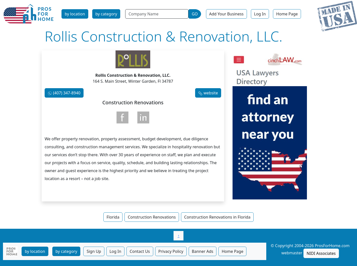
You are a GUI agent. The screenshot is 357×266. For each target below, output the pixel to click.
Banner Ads (202, 251)
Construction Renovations (152, 217)
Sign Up (94, 251)
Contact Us (140, 251)
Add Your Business (226, 14)
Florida (113, 217)
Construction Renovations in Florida (217, 217)
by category (106, 14)
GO (195, 14)
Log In (260, 14)
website (211, 93)
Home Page (287, 14)
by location (75, 14)
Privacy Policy (170, 251)
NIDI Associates (321, 253)
